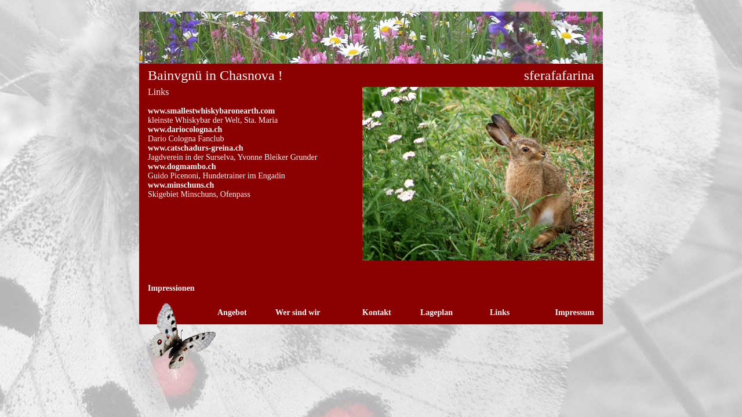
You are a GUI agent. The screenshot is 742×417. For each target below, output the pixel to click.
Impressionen (171, 288)
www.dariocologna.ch (185, 129)
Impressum (574, 312)
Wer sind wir (298, 312)
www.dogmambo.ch (182, 166)
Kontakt (376, 312)
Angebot (232, 312)
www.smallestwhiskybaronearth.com (211, 111)
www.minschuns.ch (181, 185)
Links (500, 312)
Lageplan (436, 312)
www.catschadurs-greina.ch (195, 148)
